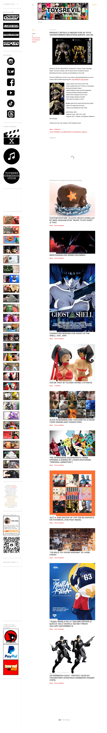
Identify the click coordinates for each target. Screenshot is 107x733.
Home (40, 22)
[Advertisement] (64, 700)
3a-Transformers (36, 39)
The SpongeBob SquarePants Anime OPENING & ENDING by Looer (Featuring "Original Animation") (70, 460)
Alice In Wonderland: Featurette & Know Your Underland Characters (72, 421)
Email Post (57, 129)
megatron (34, 41)
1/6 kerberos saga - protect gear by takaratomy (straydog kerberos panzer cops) (72, 678)
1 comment (57, 385)
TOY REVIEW (8, 503)
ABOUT (14, 495)
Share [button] (33, 30)
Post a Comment (59, 225)
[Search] (94, 5)
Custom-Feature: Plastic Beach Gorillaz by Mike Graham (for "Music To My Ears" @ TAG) (72, 220)
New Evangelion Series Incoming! (68, 255)
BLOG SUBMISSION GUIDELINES (11, 500)
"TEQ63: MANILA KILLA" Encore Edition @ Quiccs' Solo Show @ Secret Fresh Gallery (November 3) (71, 624)
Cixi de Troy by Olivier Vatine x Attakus (71, 383)
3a (32, 36)
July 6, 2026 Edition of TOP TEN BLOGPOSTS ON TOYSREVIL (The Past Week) (72, 518)
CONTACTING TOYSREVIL (10, 497)
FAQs (8, 498)
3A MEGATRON (36, 38)
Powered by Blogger (64, 720)
